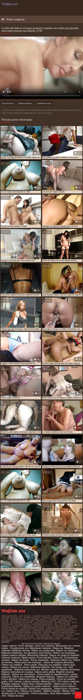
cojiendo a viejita (31, 617)
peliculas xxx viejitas (46, 621)
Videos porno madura (64, 686)
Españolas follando (11, 686)
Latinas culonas (31, 681)
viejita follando (43, 635)
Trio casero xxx (59, 667)
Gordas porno (8, 693)
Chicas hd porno (8, 103)
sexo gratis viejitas (43, 622)
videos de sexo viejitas (57, 627)
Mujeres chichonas (69, 669)
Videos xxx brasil (20, 660)
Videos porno (61, 688)
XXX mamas (15, 681)
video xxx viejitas (62, 626)
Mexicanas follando (37, 655)
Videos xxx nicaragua (64, 653)
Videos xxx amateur (31, 691)
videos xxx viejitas (25, 635)
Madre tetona (28, 657)
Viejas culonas (9, 645)
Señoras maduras (10, 657)
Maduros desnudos (25, 103)
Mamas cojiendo (50, 669)
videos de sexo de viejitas (33, 627)
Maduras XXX (48, 681)
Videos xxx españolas (23, 676)
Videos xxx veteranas (67, 650)
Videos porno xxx (63, 684)
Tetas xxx (58, 657)
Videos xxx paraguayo (41, 688)
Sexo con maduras (44, 645)
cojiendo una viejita (44, 103)
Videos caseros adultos (13, 655)
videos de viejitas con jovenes (59, 629)
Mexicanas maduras (40, 648)
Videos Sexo (28, 684)
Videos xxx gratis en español (64, 655)
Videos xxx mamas (28, 679)
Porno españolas (40, 660)
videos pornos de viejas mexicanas (58, 632)
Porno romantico (40, 693)
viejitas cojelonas (45, 637)
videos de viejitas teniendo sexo (15, 631)
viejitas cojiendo (63, 637)
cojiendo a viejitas (50, 617)
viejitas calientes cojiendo (22, 637)
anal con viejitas (9, 616)
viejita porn (58, 635)
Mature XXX (68, 691)
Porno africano (9, 679)
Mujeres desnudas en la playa (17, 672)
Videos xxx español (12, 665)
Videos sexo (12, 691)
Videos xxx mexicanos (24, 674)
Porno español (47, 679)
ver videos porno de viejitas (44, 624)
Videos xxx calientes (67, 676)
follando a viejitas (57, 619)
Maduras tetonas (21, 650)
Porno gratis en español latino (53, 674)
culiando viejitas (39, 619)
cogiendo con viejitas (62, 616)
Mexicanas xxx (63, 645)
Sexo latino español (60, 693)
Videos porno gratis (44, 672)
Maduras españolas (11, 653)
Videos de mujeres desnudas (58, 662)
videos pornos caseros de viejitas (26, 632)
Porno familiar (44, 657)
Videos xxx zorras (19, 667)
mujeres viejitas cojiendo (22, 621)
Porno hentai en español (14, 688)
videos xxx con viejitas (62, 634)
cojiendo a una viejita (11, 617)
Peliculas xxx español (49, 665)
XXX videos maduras (68, 681)
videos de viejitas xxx (42, 631)
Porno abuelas (25, 645)
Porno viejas (30, 665)
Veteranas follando (40, 667)
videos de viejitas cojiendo (32, 629)
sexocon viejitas (62, 622)
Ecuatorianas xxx (19, 648)
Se (74, 684)
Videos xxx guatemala (42, 650)
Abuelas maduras (45, 676)
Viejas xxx (57, 648)
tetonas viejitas (22, 624)
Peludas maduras (10, 684)
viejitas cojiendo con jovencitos (16, 639)
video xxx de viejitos (43, 626)
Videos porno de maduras (28, 662)
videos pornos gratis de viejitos (15, 634)
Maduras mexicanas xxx (27, 669)
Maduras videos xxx (61, 660)
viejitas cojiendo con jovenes (46, 639)
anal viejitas (25, 616)
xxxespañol (23, 693)
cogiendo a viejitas (41, 616)
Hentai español (44, 684)
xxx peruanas (31, 653)
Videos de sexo (16, 695)
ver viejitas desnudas (21, 626)
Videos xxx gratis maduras (37, 686)
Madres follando (52, 691)
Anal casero (45, 653)
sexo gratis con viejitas (21, 622)
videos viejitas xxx (41, 634)
